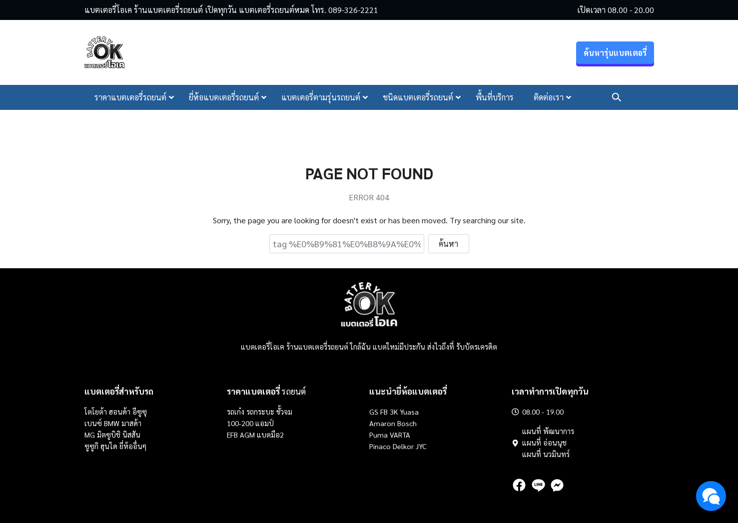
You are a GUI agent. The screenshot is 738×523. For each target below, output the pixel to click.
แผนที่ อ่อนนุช (544, 442)
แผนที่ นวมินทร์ (546, 454)
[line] (538, 485)
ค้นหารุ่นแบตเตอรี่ (615, 52)
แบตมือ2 (270, 434)
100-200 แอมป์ (250, 423)
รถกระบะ (261, 411)
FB (384, 411)
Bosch (407, 423)
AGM (247, 434)
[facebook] (519, 485)
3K (394, 411)
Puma (378, 434)
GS (373, 411)
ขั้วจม (284, 411)
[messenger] (557, 485)
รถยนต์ (266, 391)
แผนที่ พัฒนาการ (548, 431)
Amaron (382, 423)
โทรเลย (641, 97)
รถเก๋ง (235, 411)
